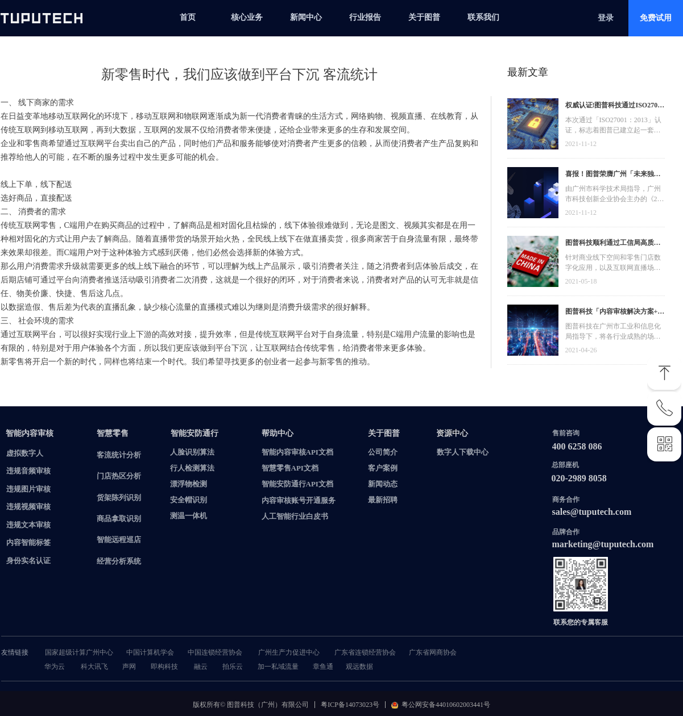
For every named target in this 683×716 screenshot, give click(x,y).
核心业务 (247, 17)
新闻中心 (306, 17)
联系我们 (483, 17)
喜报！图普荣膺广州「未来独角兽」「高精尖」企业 (613, 175)
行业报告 (365, 17)
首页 (188, 17)
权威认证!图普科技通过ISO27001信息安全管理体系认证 (615, 106)
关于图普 (424, 17)
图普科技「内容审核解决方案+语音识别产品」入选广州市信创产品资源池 (615, 312)
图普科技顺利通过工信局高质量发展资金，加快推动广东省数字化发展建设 (613, 244)
